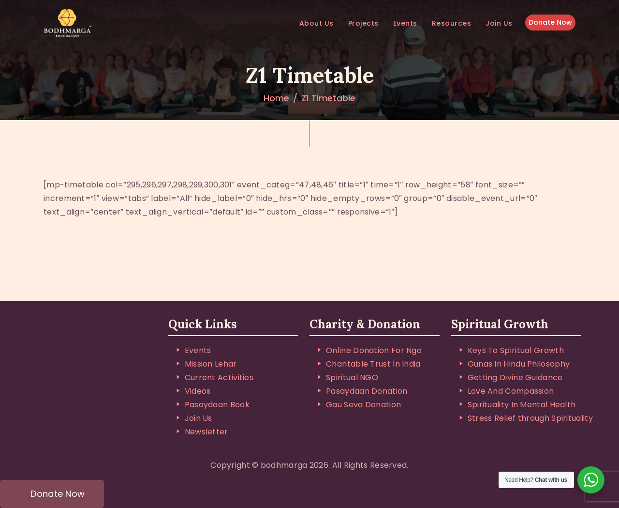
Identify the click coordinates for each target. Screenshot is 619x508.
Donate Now (550, 23)
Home (276, 98)
